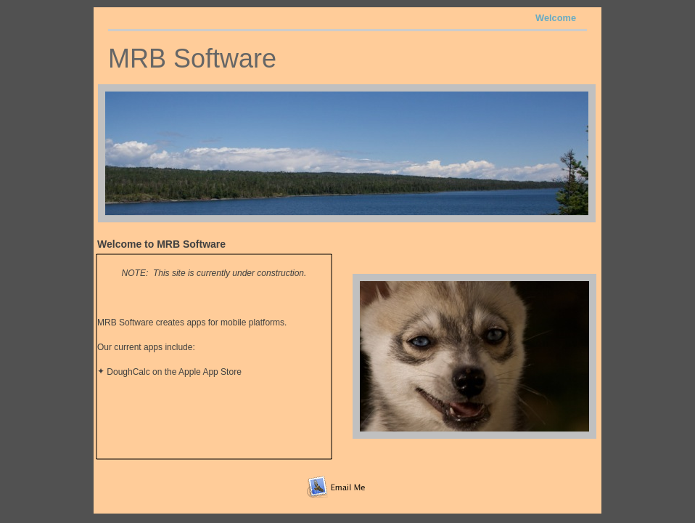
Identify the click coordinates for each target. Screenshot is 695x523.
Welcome (555, 17)
